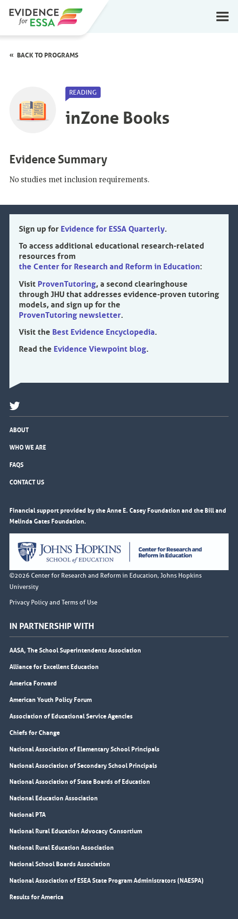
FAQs (16, 464)
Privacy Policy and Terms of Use (53, 602)
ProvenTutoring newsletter (70, 315)
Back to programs (48, 55)
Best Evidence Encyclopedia (103, 332)
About (19, 430)
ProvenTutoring (67, 284)
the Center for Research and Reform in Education (109, 266)
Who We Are (27, 447)
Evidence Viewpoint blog (100, 349)
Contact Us (26, 482)
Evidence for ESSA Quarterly (113, 229)
